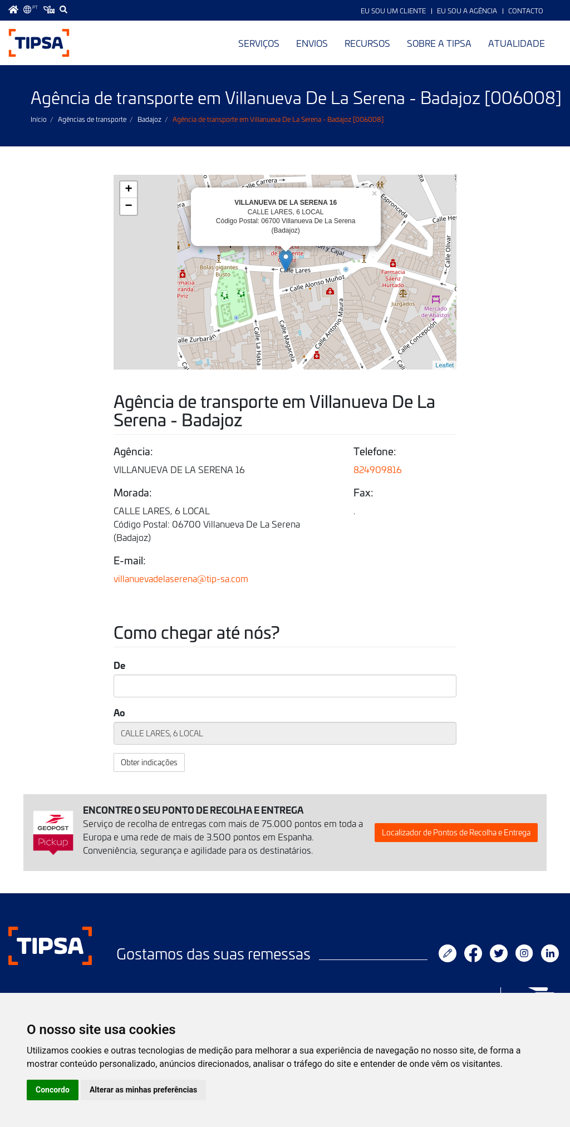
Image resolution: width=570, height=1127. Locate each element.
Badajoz (149, 119)
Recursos (367, 43)
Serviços (258, 43)
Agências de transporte (92, 119)
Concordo (53, 1089)
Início (39, 119)
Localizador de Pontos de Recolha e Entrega (456, 832)
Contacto (525, 10)
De (119, 665)
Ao (119, 712)
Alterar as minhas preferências (143, 1089)
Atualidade (516, 43)
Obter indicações (149, 762)
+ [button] (128, 189)
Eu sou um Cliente (393, 10)
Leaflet (444, 365)
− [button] (128, 206)
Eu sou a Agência (467, 10)
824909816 (377, 469)
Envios (312, 43)
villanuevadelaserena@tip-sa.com (181, 578)
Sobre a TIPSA (439, 43)
